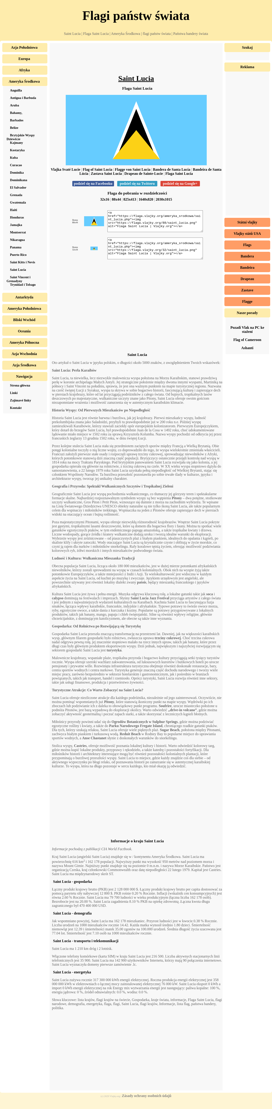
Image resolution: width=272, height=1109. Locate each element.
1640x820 (146, 199)
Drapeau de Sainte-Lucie (143, 173)
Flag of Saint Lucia (97, 169)
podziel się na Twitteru (137, 183)
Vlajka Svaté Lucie (65, 169)
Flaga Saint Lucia (179, 173)
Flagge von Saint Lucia (132, 169)
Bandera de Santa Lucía (171, 169)
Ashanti (247, 348)
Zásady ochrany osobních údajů (146, 1104)
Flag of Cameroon (247, 340)
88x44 (116, 199)
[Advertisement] (136, 60)
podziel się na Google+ (180, 183)
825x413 (130, 199)
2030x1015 (164, 199)
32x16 (104, 199)
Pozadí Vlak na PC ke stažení (247, 330)
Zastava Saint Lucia (106, 173)
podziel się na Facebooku (93, 183)
